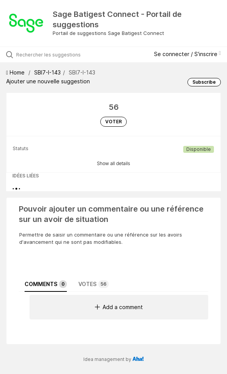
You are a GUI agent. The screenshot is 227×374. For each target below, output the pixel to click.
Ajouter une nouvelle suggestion (48, 81)
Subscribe (204, 82)
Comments (46, 284)
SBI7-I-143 (47, 72)
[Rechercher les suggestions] (59, 54)
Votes (93, 284)
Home (16, 72)
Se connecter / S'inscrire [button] (187, 54)
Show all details (113, 163)
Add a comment (119, 307)
